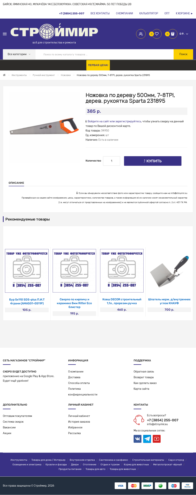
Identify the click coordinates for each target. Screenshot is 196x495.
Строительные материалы (148, 460)
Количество (93, 160)
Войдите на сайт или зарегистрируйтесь (114, 121)
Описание (16, 183)
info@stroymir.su (179, 193)
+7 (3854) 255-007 (162, 420)
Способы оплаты (79, 383)
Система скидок (13, 422)
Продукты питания (70, 469)
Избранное (75, 427)
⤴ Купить (153, 161)
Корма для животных (136, 464)
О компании (75, 371)
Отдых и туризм (110, 464)
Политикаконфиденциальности (82, 391)
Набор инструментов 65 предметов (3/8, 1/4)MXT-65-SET (26, 303)
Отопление (89, 464)
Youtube (157, 439)
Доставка (74, 377)
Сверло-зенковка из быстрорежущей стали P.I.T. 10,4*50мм (74, 303)
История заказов (79, 422)
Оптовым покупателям (17, 416)
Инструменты (19, 460)
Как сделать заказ (145, 383)
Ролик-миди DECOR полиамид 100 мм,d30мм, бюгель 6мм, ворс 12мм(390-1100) (122, 303)
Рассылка (74, 433)
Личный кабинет (79, 416)
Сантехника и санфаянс (113, 460)
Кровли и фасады (56, 464)
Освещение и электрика (26, 464)
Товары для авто (95, 469)
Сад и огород (176, 460)
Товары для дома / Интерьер (48, 460)
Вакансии (9, 427)
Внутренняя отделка (82, 460)
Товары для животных (123, 469)
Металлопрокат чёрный (167, 464)
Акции (7, 433)
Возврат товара (144, 377)
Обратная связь (144, 371)
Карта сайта (141, 389)
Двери (75, 464)
